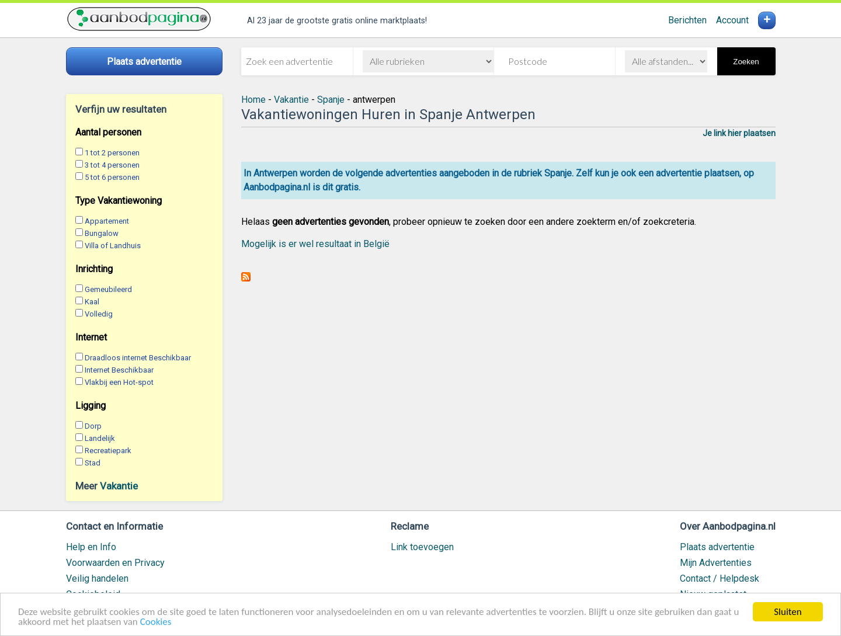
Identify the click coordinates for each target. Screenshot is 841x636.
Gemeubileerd (108, 289)
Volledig (99, 314)
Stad (92, 462)
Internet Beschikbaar (119, 370)
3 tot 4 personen (112, 165)
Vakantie (119, 486)
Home (253, 99)
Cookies (156, 622)
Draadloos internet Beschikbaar (138, 357)
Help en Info (91, 546)
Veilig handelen (97, 578)
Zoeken (746, 61)
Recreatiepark (108, 450)
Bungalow (102, 233)
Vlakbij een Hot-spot (119, 382)
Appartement (107, 221)
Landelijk (100, 438)
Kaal (92, 301)
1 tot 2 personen (112, 152)
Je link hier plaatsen (739, 133)
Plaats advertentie (717, 546)
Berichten (687, 20)
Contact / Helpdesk (719, 578)
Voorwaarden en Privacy (115, 562)
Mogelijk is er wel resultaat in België (315, 243)
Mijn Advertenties (716, 562)
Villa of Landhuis (113, 245)
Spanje (331, 99)
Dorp (93, 426)
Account (732, 20)
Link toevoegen (422, 546)
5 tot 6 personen (112, 177)
